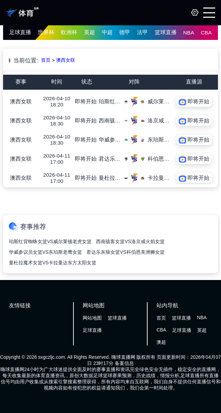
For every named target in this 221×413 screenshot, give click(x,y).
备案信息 (124, 363)
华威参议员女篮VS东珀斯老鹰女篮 (45, 252)
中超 (107, 32)
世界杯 (46, 32)
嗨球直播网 (123, 357)
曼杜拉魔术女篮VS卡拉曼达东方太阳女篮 (52, 262)
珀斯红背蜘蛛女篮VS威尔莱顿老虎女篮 (50, 241)
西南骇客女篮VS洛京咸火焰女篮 (130, 241)
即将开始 (86, 101)
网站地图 (92, 318)
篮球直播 (166, 32)
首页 (46, 60)
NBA (188, 32)
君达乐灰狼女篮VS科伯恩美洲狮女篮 (125, 252)
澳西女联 (65, 60)
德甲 (124, 32)
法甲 (142, 32)
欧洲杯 (69, 32)
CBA (206, 32)
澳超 (161, 342)
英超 (89, 32)
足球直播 (20, 32)
